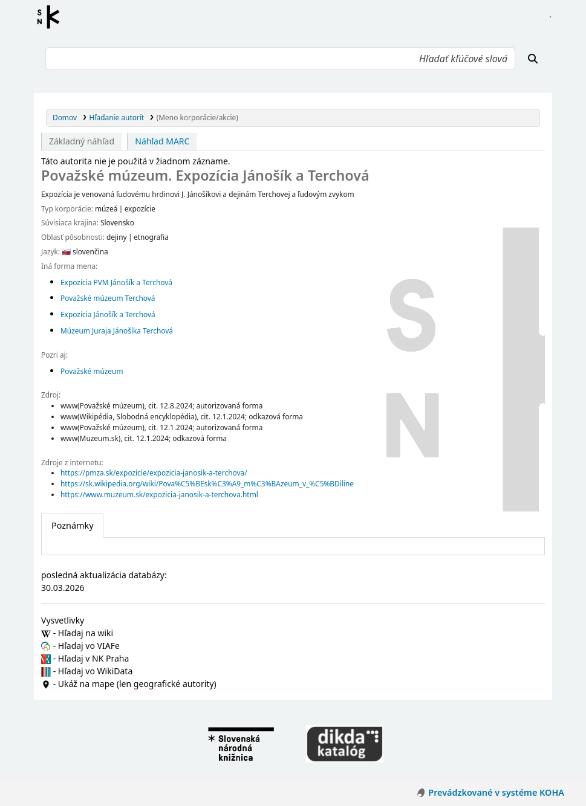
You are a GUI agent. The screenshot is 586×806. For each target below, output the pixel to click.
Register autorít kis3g (52, 17)
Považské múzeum (91, 371)
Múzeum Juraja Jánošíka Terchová (116, 330)
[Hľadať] (532, 58)
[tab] (72, 526)
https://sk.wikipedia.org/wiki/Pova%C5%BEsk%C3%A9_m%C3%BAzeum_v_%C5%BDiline (207, 483)
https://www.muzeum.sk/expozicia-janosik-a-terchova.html (159, 494)
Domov (65, 117)
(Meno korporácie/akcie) (197, 117)
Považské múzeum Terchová (107, 298)
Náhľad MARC (162, 141)
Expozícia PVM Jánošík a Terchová (116, 282)
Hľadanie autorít (117, 117)
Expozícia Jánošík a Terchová (107, 314)
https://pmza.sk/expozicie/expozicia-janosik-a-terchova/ (153, 472)
